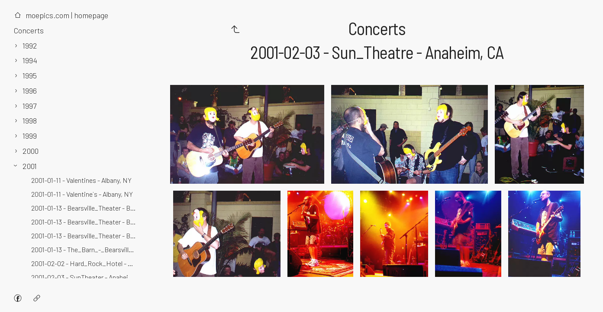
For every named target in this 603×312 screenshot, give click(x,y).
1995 (30, 75)
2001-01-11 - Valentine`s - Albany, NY (82, 194)
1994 (30, 60)
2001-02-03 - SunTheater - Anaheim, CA (85, 277)
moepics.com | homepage (61, 15)
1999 (30, 135)
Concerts (29, 30)
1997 (29, 105)
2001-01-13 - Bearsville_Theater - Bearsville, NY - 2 (85, 235)
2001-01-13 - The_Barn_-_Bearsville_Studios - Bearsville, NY (85, 249)
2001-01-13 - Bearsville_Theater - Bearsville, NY (85, 222)
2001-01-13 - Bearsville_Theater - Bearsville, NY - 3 (85, 208)
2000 (31, 151)
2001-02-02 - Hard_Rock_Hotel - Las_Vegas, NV (85, 263)
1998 (30, 120)
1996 (30, 90)
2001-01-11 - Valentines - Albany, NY (81, 180)
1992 (30, 45)
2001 (30, 166)
